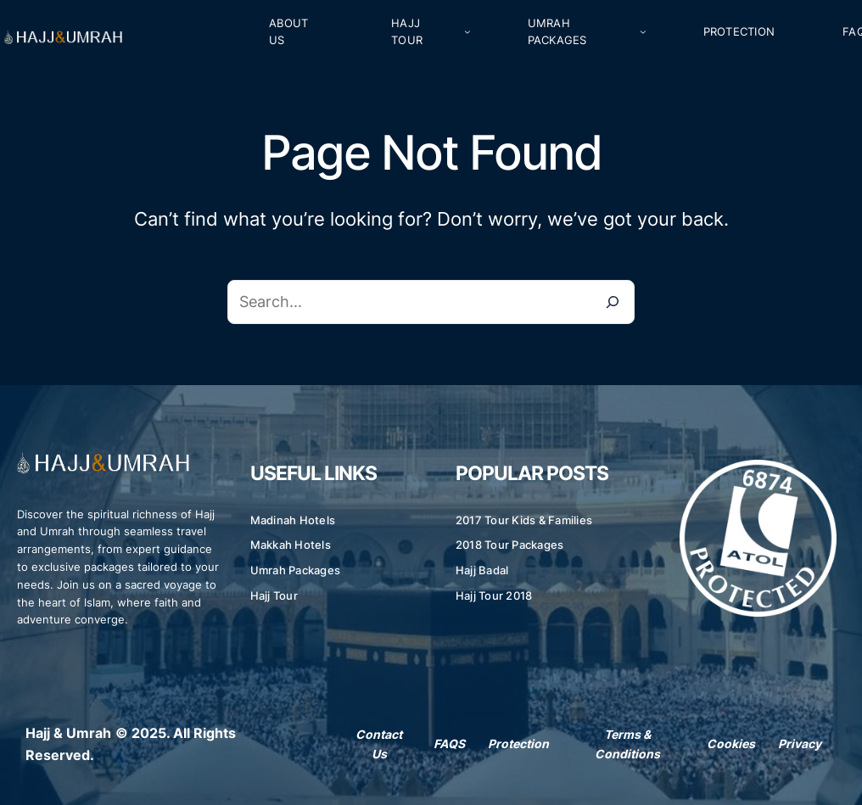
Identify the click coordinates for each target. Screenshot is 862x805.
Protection (518, 743)
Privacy (799, 743)
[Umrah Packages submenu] (643, 31)
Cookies (731, 743)
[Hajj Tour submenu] (467, 31)
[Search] (612, 302)
